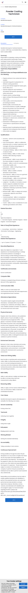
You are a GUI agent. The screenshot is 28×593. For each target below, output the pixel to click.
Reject (23, 587)
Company (16, 43)
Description (3, 43)
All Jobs (2, 6)
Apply (13, 37)
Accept (23, 584)
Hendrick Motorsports (6, 20)
